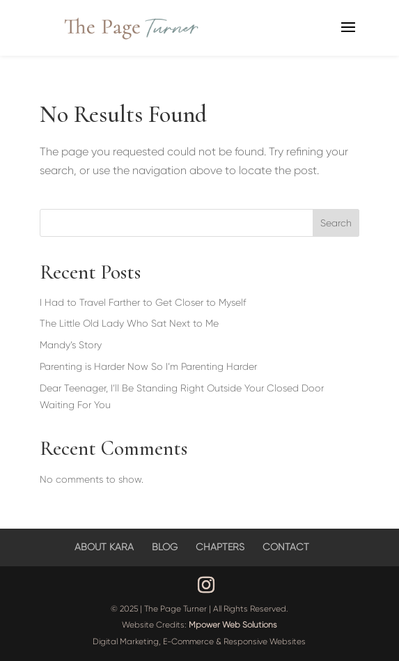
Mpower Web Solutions (233, 625)
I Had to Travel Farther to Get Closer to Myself (143, 302)
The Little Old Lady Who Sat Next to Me (129, 323)
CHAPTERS (220, 546)
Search (336, 222)
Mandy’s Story (71, 344)
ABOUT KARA (104, 546)
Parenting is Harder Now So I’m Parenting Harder (148, 366)
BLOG (165, 546)
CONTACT (286, 546)
